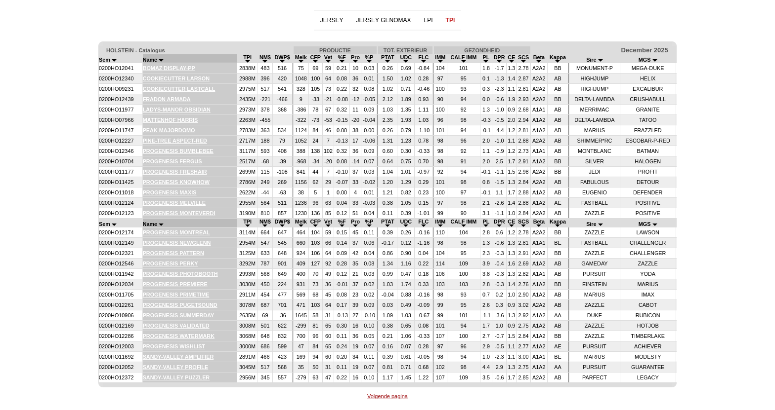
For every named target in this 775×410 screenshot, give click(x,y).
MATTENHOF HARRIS (170, 120)
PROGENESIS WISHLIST (174, 346)
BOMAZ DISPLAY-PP (169, 68)
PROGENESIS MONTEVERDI (179, 213)
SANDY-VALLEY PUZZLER (176, 377)
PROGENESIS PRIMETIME (176, 295)
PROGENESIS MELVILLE (174, 203)
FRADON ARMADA (167, 99)
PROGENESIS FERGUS (172, 161)
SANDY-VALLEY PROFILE (176, 367)
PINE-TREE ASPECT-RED (175, 141)
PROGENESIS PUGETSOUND (180, 305)
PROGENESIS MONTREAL (176, 232)
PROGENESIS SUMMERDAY (179, 315)
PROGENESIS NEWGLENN (177, 243)
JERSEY (332, 20)
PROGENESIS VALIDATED (176, 326)
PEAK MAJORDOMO (169, 130)
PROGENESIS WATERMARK (179, 336)
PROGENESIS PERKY (170, 263)
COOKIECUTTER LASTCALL (179, 89)
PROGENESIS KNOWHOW (176, 182)
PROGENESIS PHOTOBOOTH (180, 274)
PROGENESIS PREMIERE (175, 284)
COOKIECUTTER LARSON (176, 78)
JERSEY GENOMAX (383, 20)
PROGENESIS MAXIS (170, 192)
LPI (428, 20)
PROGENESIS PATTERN (173, 253)
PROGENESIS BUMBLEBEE (178, 151)
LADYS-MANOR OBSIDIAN (177, 109)
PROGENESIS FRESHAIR (175, 172)
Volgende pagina (387, 396)
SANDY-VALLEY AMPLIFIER (178, 357)
